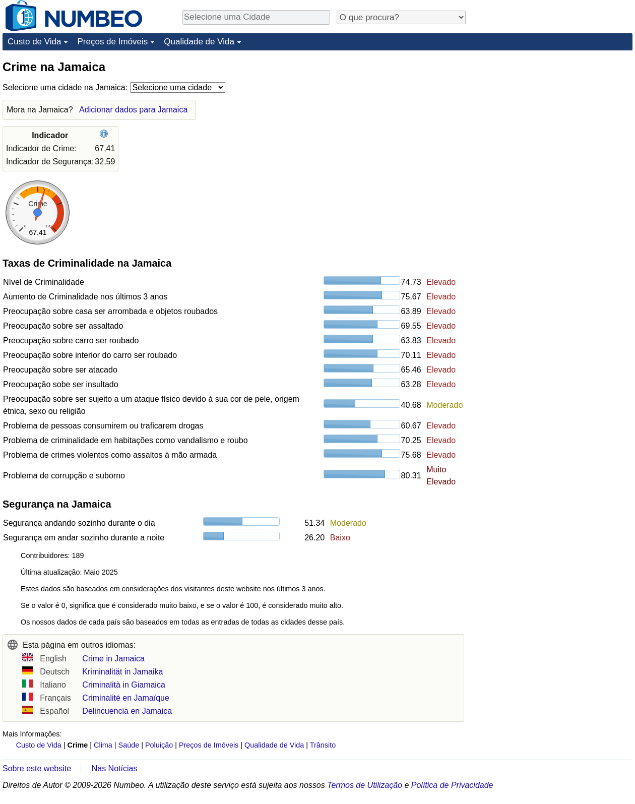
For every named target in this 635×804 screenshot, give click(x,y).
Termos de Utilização (364, 785)
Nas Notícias (115, 768)
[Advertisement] (535, 210)
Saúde (129, 745)
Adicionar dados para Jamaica (133, 109)
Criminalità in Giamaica (123, 685)
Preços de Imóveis (112, 41)
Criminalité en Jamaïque (125, 698)
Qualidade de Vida (199, 41)
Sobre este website (37, 768)
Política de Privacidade (452, 785)
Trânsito (323, 745)
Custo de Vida (34, 41)
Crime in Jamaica (113, 658)
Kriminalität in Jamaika (122, 671)
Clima (103, 745)
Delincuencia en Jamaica (127, 711)
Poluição (159, 745)
